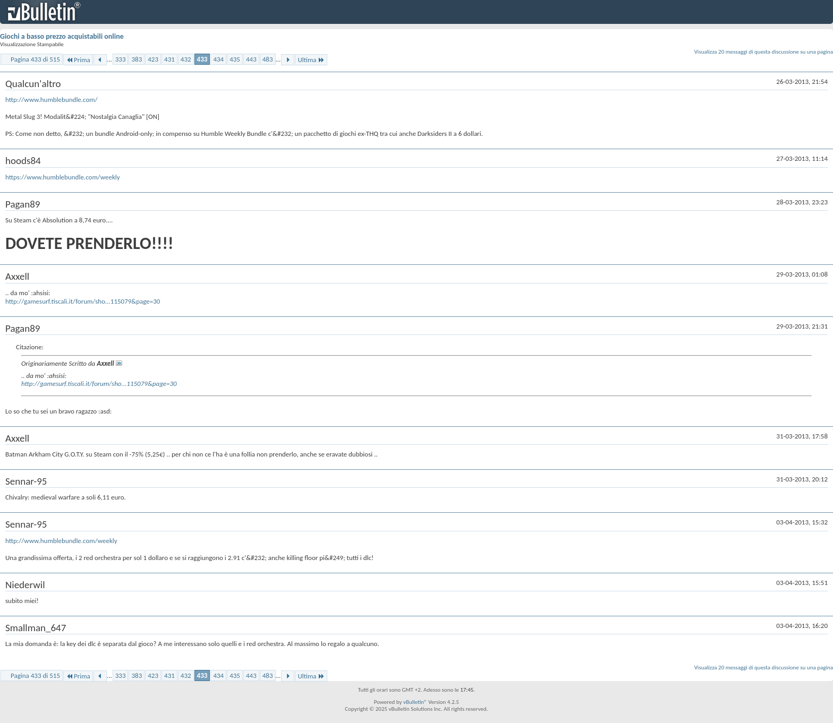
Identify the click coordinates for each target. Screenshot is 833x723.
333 (120, 59)
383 (136, 59)
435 (235, 59)
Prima (78, 60)
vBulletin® (415, 702)
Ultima (311, 60)
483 (267, 59)
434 (218, 59)
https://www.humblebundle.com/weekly (62, 177)
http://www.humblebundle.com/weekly (61, 541)
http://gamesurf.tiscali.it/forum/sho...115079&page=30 (82, 301)
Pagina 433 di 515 (35, 59)
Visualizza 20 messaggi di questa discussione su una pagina (763, 51)
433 (202, 59)
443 (251, 59)
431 (169, 59)
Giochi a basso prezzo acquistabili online (62, 36)
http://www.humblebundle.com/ (51, 100)
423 (153, 59)
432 (186, 59)
